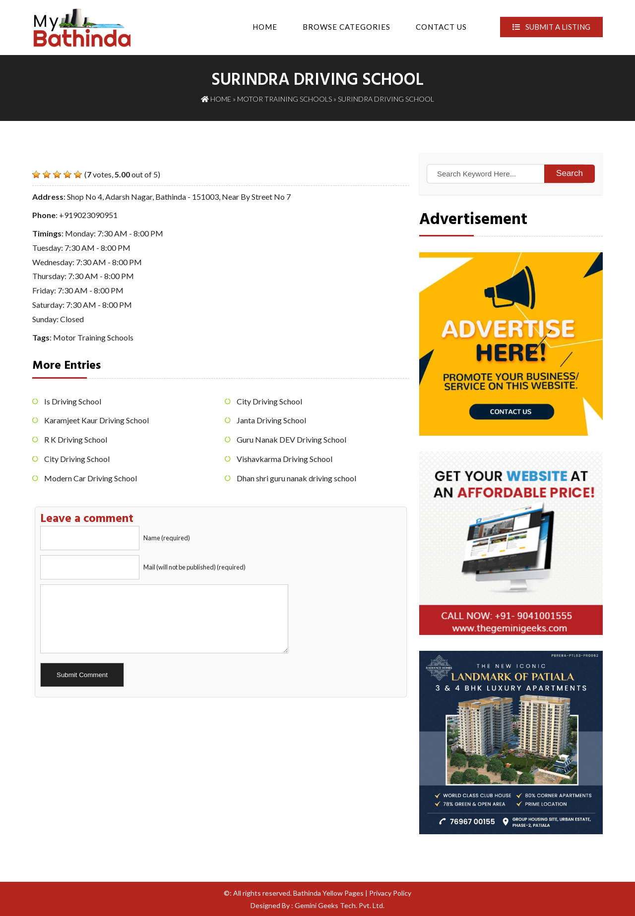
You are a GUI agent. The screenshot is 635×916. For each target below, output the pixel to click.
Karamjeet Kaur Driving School (96, 420)
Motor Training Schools (284, 99)
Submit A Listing (551, 26)
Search (569, 173)
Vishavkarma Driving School (284, 458)
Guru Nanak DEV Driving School (291, 439)
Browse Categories (346, 26)
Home (265, 26)
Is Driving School (72, 401)
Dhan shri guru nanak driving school (296, 478)
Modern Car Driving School (90, 478)
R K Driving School (75, 439)
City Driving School (77, 458)
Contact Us (441, 26)
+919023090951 (88, 215)
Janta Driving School (271, 420)
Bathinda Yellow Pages (328, 893)
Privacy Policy (390, 893)
